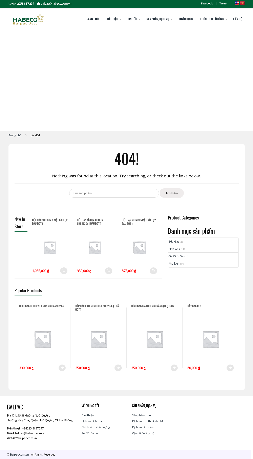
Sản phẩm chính (142, 415)
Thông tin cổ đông (212, 19)
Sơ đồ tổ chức (90, 433)
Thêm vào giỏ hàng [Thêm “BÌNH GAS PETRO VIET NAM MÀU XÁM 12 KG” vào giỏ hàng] (62, 368)
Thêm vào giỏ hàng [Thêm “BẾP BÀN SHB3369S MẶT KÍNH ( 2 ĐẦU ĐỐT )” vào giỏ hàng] (63, 270)
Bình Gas (174, 249)
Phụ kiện (174, 263)
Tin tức (132, 19)
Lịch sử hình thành (93, 421)
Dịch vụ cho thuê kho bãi (148, 421)
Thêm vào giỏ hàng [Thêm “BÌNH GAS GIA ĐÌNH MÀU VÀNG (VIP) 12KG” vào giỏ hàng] (174, 368)
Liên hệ (237, 19)
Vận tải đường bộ (143, 433)
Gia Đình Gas (176, 256)
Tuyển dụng (185, 19)
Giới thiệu (111, 19)
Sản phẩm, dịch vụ (157, 19)
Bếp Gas (173, 241)
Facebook (207, 3)
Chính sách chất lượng (96, 427)
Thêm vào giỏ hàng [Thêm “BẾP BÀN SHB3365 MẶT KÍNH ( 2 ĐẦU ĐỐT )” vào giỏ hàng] (153, 270)
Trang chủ (92, 19)
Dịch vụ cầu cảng (143, 427)
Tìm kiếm (172, 193)
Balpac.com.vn (19, 454)
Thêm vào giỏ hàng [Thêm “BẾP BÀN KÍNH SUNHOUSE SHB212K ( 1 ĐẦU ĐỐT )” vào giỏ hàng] (108, 270)
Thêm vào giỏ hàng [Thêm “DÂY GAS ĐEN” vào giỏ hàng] (230, 368)
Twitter (223, 3)
